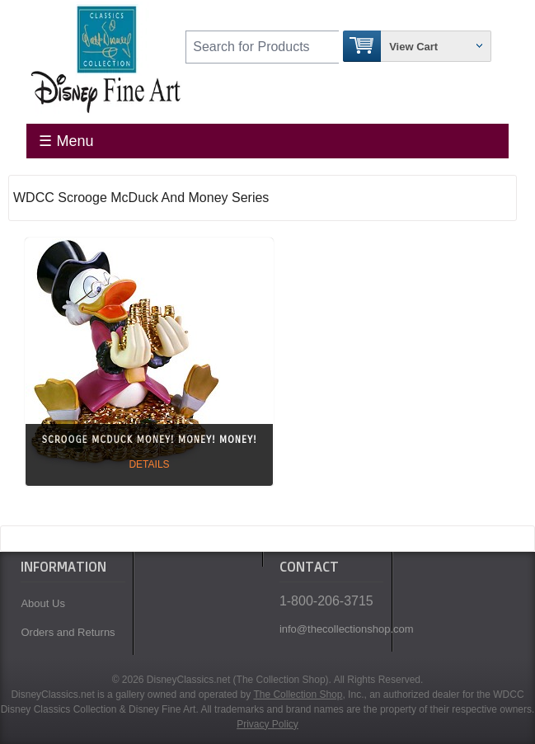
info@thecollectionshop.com (331, 629)
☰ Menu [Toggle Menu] (66, 141)
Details (149, 464)
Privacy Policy (267, 724)
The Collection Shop (297, 694)
